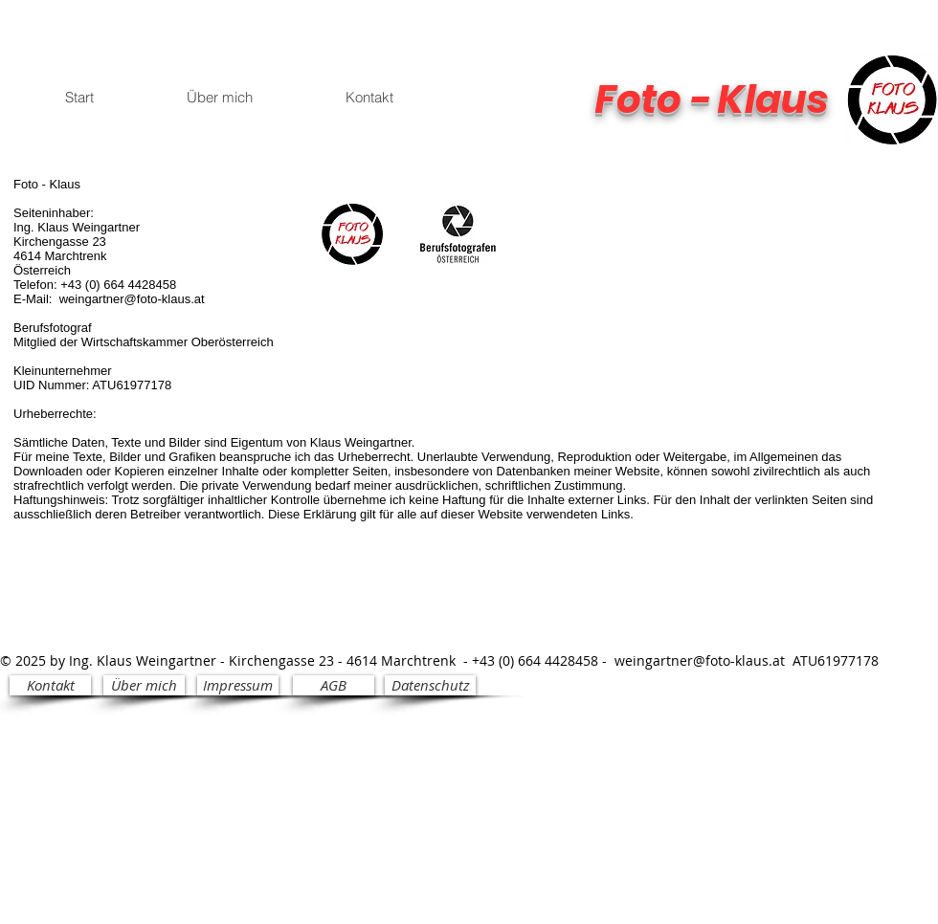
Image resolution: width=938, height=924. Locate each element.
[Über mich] (144, 685)
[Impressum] (238, 685)
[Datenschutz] (430, 685)
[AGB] (333, 685)
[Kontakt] (50, 685)
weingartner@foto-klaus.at (132, 299)
